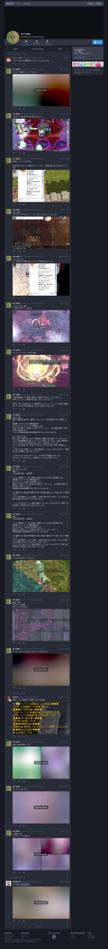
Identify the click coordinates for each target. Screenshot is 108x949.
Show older (37, 926)
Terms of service (9, 936)
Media (60, 49)
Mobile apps (27, 3)
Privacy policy (8, 938)
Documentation (25, 936)
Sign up (99, 3)
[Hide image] (14, 120)
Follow (97, 42)
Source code (91, 936)
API (22, 938)
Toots (15, 49)
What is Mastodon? (54, 933)
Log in (90, 3)
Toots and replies (38, 49)
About (18, 3)
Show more (25, 884)
